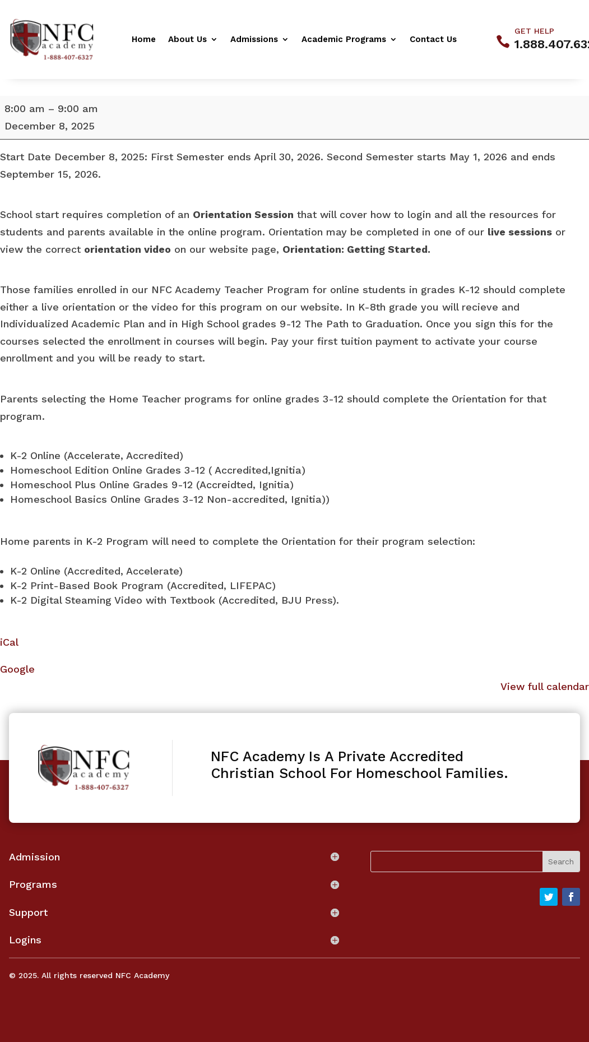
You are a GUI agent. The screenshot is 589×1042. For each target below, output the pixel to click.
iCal (9, 642)
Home (144, 39)
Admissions (254, 39)
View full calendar (544, 686)
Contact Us (433, 39)
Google (17, 669)
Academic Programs (344, 39)
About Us (187, 39)
